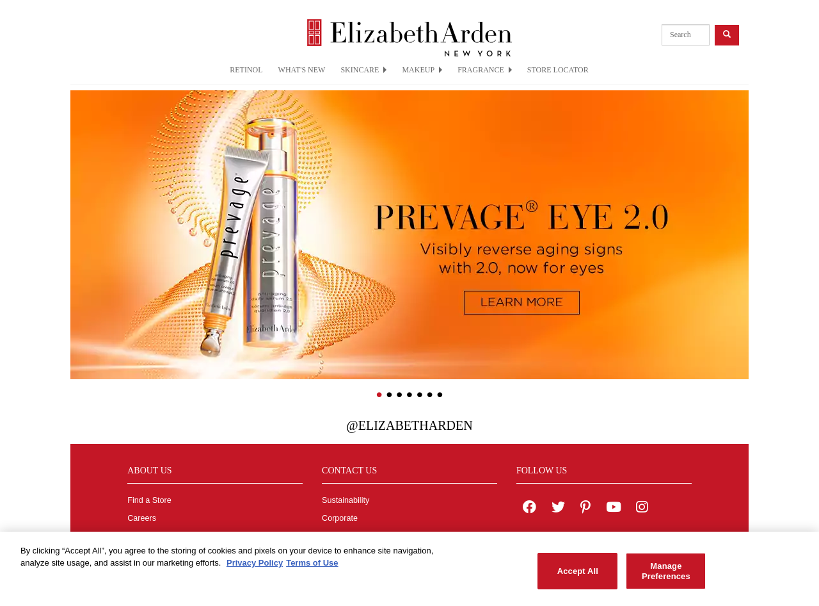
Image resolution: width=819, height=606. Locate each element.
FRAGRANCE (484, 69)
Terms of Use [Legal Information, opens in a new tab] (312, 568)
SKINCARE (363, 69)
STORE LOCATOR (558, 69)
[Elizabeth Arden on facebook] (529, 509)
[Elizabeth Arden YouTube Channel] (614, 509)
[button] (80, 215)
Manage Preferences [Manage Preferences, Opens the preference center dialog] (666, 576)
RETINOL (246, 69)
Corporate (340, 518)
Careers (141, 518)
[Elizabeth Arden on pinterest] (585, 509)
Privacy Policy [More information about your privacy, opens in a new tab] (255, 568)
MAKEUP (422, 69)
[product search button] (727, 35)
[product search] (686, 34)
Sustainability (345, 500)
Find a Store (149, 500)
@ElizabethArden (409, 425)
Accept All (577, 575)
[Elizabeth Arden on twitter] (558, 509)
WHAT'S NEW (302, 69)
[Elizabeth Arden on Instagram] (642, 509)
